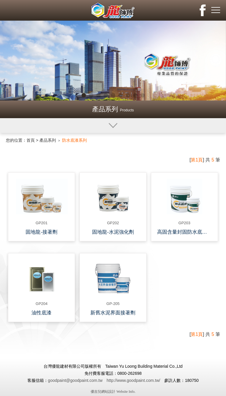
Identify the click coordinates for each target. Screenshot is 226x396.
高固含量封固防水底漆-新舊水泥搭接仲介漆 (186, 232)
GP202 (113, 223)
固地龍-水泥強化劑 (113, 232)
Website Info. (126, 392)
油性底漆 (41, 313)
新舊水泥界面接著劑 (112, 313)
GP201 (41, 223)
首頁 (30, 140)
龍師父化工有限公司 (113, 10)
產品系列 (47, 140)
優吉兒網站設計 (103, 392)
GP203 (184, 223)
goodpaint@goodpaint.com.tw (75, 380)
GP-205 (113, 303)
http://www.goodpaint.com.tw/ (133, 380)
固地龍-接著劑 (41, 232)
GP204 (41, 303)
